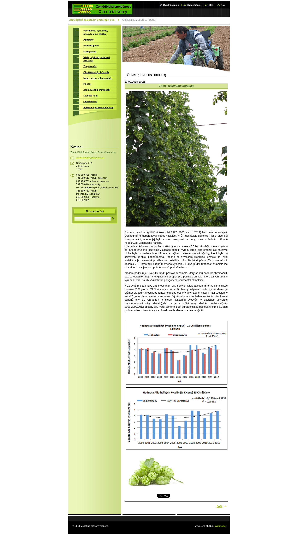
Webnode (220, 526)
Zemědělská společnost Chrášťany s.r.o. (92, 20)
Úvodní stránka (171, 5)
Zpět (219, 506)
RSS (210, 5)
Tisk (222, 5)
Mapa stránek (194, 5)
